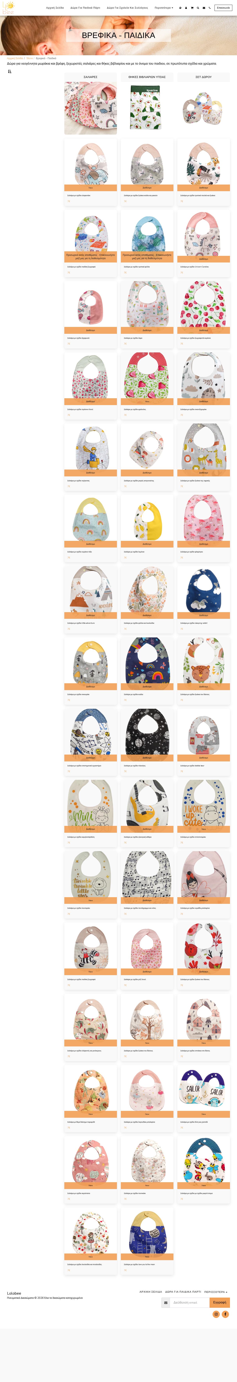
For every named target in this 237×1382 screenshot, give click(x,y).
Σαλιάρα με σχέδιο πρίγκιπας (83, 500)
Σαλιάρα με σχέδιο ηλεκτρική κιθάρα (144, 866)
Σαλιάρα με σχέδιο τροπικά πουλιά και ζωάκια (201, 208)
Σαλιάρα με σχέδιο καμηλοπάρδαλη (87, 866)
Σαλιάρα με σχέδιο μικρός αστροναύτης (146, 500)
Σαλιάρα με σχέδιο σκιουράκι (83, 718)
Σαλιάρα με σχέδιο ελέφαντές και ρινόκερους (85, 1090)
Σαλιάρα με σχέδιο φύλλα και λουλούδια (146, 645)
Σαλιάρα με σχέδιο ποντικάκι (140, 1237)
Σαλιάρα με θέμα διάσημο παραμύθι (87, 1164)
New (90, 197)
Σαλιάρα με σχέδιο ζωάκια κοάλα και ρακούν (144, 208)
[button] (192, 7)
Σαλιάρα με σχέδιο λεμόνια (139, 573)
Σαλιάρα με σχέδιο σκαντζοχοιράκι (199, 427)
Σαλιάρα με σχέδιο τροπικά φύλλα (143, 282)
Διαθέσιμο (147, 197)
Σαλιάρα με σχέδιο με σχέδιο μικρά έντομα (199, 1239)
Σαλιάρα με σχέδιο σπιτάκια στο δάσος (202, 1088)
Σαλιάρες (16, 90)
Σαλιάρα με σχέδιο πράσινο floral (86, 427)
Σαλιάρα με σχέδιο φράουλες (140, 427)
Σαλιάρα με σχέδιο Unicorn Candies (200, 282)
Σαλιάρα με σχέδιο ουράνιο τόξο (85, 573)
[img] (90, 175)
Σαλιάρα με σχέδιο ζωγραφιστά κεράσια (202, 355)
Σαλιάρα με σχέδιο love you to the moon (147, 1313)
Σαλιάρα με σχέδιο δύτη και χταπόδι (200, 1164)
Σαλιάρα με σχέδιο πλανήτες (140, 790)
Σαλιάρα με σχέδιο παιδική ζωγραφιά (88, 282)
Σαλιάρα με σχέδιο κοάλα (138, 718)
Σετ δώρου (17, 99)
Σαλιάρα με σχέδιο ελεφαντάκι (84, 206)
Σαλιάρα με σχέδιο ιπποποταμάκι (199, 866)
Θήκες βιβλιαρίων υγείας (25, 94)
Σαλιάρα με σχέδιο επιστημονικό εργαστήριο (85, 792)
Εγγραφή (219, 1356)
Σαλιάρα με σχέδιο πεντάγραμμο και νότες (144, 941)
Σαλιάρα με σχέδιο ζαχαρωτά (83, 355)
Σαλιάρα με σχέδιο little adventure (86, 645)
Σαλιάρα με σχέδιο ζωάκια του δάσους (201, 718)
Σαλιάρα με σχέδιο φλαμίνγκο (197, 573)
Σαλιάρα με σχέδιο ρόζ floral (140, 1015)
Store (29, 58)
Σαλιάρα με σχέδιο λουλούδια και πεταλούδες (85, 1315)
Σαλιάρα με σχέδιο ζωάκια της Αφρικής (202, 500)
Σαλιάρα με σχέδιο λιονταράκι (84, 939)
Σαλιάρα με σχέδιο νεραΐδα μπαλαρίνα (202, 939)
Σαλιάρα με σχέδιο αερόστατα (84, 1237)
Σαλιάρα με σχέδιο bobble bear (198, 790)
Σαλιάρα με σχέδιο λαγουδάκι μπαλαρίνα (147, 1164)
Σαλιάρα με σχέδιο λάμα (137, 355)
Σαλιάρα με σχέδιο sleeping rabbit (199, 645)
